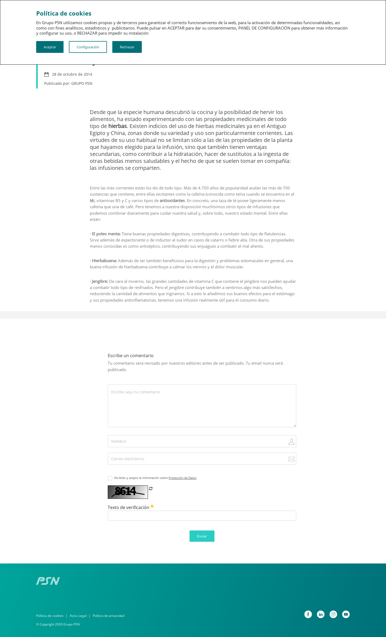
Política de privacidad (108, 615)
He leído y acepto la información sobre (155, 478)
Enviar (202, 536)
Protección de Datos (182, 478)
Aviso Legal (78, 615)
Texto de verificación (131, 507)
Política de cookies (50, 615)
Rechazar (127, 47)
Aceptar (50, 47)
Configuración (88, 47)
